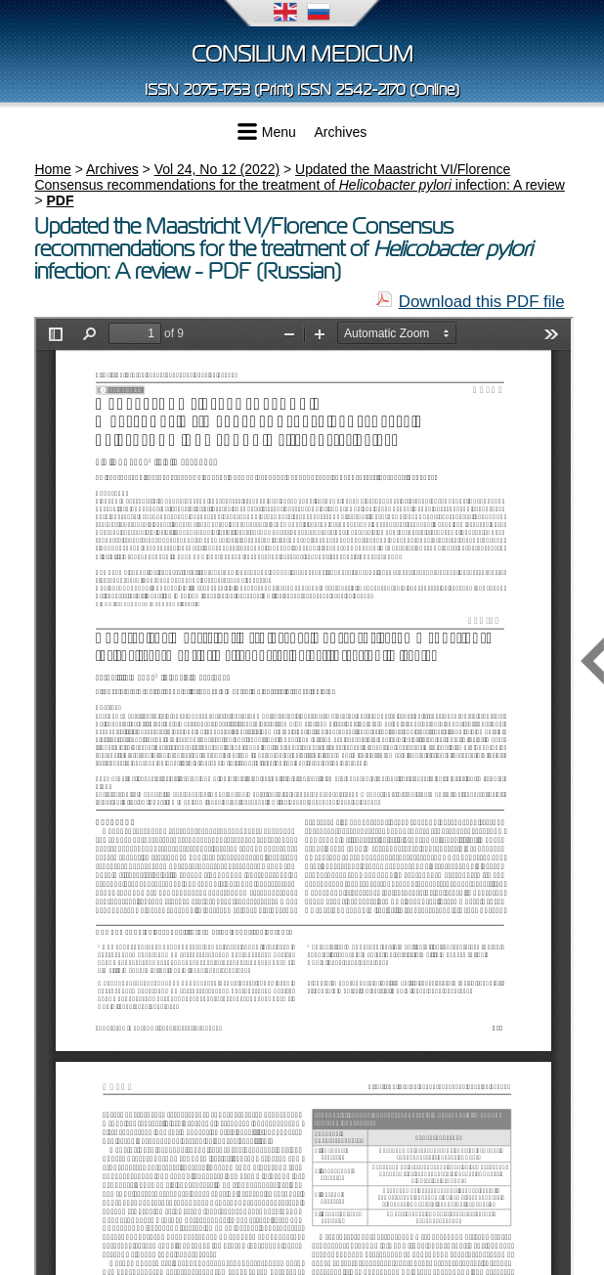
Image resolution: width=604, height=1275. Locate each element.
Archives (341, 132)
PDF (60, 200)
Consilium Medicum (302, 54)
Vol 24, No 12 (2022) (217, 169)
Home (52, 169)
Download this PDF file (482, 301)
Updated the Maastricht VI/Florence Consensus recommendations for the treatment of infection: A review (299, 177)
